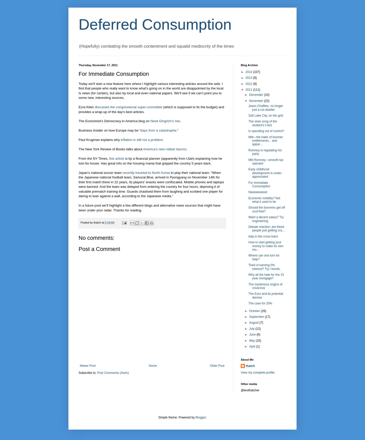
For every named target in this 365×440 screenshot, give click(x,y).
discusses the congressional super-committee (128, 107)
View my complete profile (258, 372)
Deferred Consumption (155, 24)
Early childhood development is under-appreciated (265, 173)
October (255, 311)
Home (153, 366)
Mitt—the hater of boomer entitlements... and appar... (265, 140)
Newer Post (88, 366)
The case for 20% (260, 303)
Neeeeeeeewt (257, 192)
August (254, 322)
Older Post (217, 366)
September (257, 317)
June (253, 334)
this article (116, 158)
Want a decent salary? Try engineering (266, 219)
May (252, 340)
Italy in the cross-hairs (263, 236)
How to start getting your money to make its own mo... (265, 246)
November (256, 101)
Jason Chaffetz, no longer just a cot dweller (265, 107)
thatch (250, 366)
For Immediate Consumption (259, 184)
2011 (249, 89)
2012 (249, 84)
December (256, 95)
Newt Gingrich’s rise (165, 121)
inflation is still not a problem (142, 140)
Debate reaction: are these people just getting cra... (266, 228)
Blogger (200, 417)
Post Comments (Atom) (113, 373)
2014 (249, 72)
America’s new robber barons (164, 149)
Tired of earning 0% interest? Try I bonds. (264, 266)
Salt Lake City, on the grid (265, 115)
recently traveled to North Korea (146, 173)
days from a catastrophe (158, 130)
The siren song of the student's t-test (262, 123)
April (252, 346)
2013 (249, 78)
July (252, 329)
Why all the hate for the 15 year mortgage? (266, 276)
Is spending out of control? (266, 131)
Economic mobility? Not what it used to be (264, 200)
